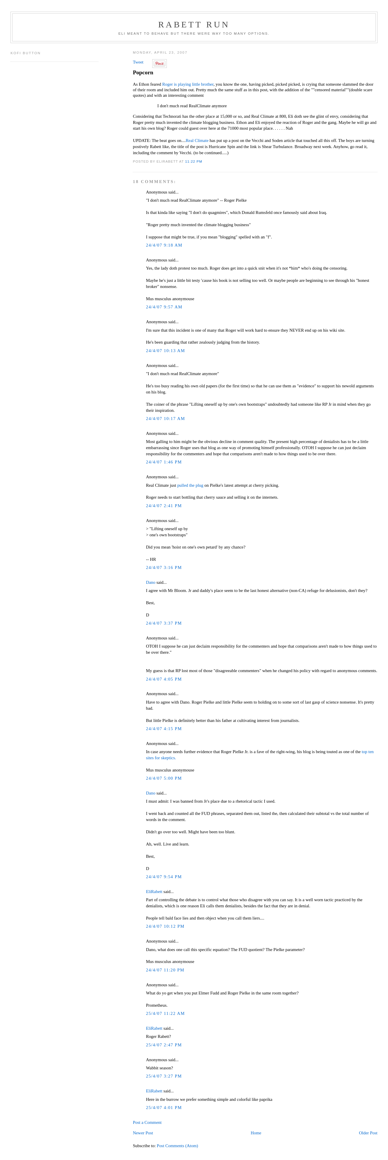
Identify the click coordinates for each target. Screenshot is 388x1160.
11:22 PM (193, 161)
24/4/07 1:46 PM (164, 462)
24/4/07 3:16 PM (164, 567)
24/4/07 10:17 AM (165, 418)
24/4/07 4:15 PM (164, 728)
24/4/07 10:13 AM (165, 350)
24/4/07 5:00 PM (164, 778)
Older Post (368, 1133)
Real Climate (197, 140)
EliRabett (154, 891)
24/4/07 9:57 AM (164, 307)
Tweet (138, 62)
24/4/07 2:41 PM (164, 505)
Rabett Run (194, 24)
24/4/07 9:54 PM (164, 876)
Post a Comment (147, 1122)
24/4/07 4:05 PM (164, 679)
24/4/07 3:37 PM (164, 623)
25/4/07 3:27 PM (164, 1076)
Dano (150, 582)
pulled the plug (190, 485)
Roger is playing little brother (187, 84)
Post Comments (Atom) (177, 1145)
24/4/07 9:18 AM (164, 245)
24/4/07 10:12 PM (165, 926)
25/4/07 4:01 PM (164, 1107)
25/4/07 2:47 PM (164, 1045)
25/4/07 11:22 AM (165, 1013)
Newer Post (143, 1133)
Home (256, 1133)
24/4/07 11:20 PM (165, 970)
